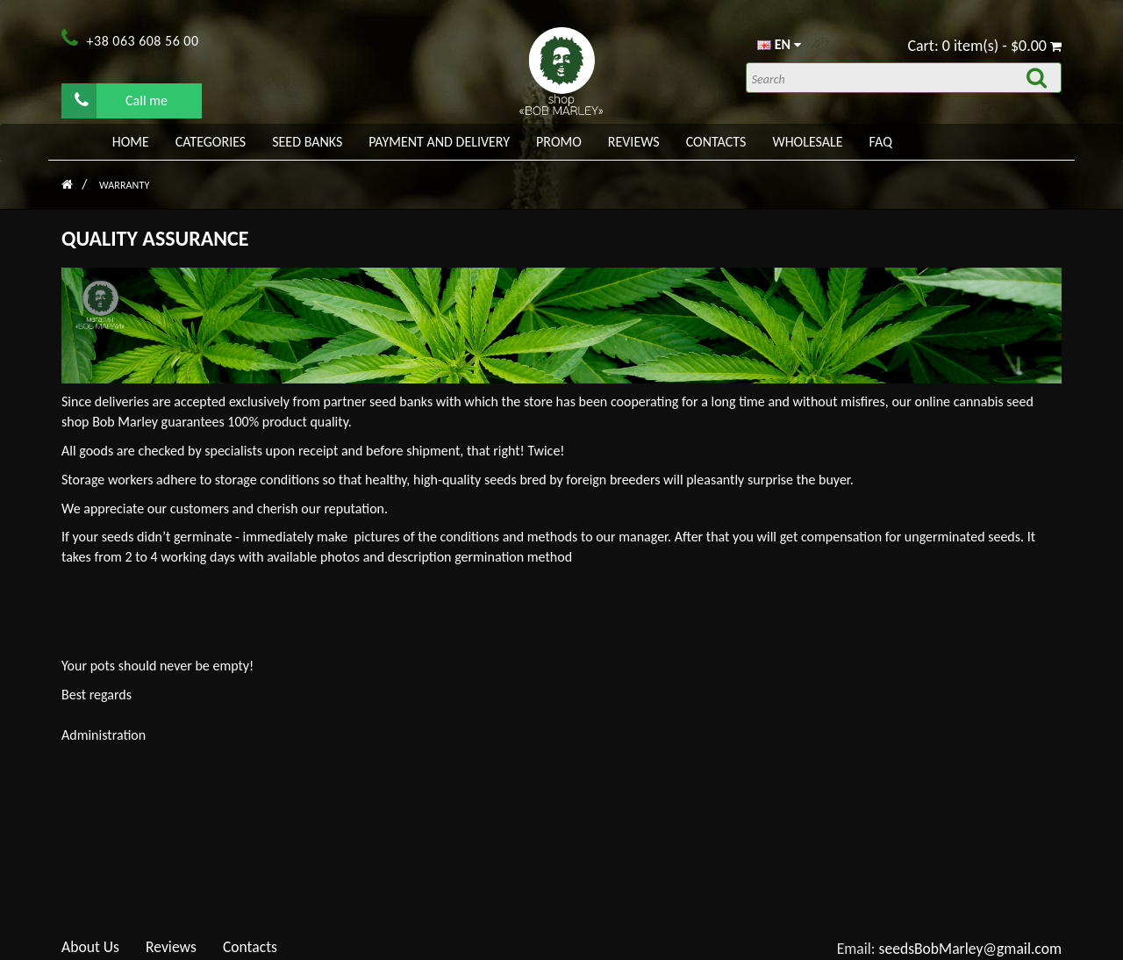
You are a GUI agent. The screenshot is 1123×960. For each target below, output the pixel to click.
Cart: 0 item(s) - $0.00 (984, 45)
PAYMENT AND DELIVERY (439, 141)
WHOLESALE (807, 141)
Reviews (634, 141)
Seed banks (307, 141)
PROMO (559, 141)
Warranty (124, 185)
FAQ (880, 141)
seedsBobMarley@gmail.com (970, 948)
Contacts (716, 141)
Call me (121, 100)
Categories (210, 141)
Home (130, 141)
